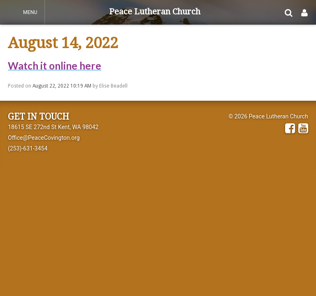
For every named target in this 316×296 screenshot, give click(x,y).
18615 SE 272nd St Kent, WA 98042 (53, 127)
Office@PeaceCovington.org (44, 137)
